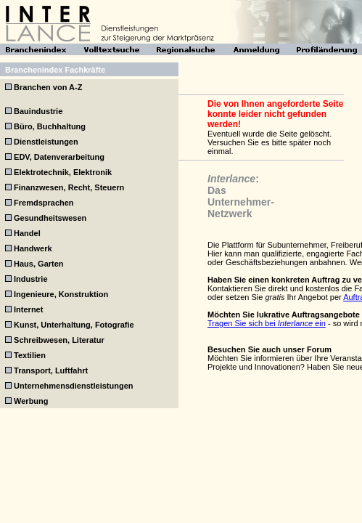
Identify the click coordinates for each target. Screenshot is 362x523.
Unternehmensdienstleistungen (73, 385)
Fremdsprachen (44, 202)
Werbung (31, 401)
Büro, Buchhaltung (50, 126)
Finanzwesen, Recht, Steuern (69, 187)
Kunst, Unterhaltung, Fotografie (74, 324)
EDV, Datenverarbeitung (59, 157)
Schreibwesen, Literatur (59, 340)
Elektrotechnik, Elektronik (63, 172)
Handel (27, 233)
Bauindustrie (38, 111)
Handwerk (33, 248)
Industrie (30, 279)
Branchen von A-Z (48, 87)
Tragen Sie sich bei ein (266, 323)
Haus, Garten (38, 263)
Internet (28, 309)
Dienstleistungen (46, 141)
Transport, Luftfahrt (51, 370)
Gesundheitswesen (50, 218)
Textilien (30, 355)
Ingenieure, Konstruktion (61, 294)
